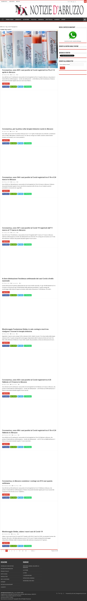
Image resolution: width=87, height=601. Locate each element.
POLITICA (33, 19)
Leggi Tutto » (6, 83)
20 (22, 551)
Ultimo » (33, 551)
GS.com (84, 593)
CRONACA (41, 19)
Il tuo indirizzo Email (65, 64)
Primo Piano (14, 384)
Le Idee (25, 572)
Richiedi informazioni (7, 568)
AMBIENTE (18, 19)
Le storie (25, 570)
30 (25, 551)
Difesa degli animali (28, 578)
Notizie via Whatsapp (7, 584)
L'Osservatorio (15, 283)
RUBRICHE (4, 1)
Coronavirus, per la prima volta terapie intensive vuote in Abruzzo (27, 129)
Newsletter (4, 576)
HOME (2, 19)
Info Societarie (5, 579)
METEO (18, 1)
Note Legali (4, 574)
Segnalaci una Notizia (7, 566)
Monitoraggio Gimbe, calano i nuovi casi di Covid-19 (22, 532)
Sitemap (3, 581)
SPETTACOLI (49, 19)
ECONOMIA (26, 19)
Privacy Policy (5, 571)
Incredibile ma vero (28, 580)
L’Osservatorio (27, 575)
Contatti (3, 587)
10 (19, 551)
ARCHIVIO (11, 1)
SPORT (63, 19)
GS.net (73, 593)
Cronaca (13, 74)
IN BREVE (57, 19)
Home (2, 26)
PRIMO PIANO (9, 19)
